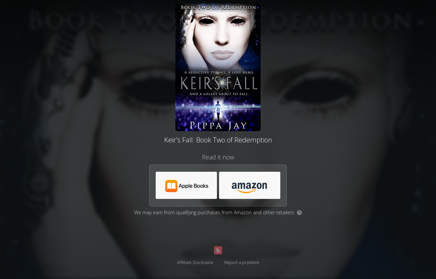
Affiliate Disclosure (195, 262)
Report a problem (241, 262)
